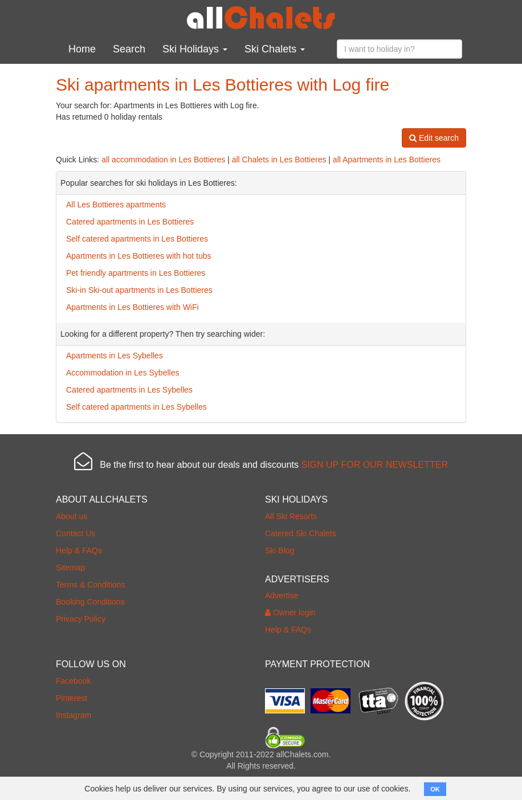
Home (82, 49)
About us (71, 516)
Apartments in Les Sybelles (114, 355)
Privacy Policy (80, 618)
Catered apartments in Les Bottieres (130, 221)
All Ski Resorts (291, 516)
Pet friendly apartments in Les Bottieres (135, 272)
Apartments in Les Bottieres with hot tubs (138, 255)
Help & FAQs (79, 550)
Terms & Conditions (90, 584)
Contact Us (75, 533)
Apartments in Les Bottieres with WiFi (132, 307)
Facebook (73, 680)
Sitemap (70, 567)
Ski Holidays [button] (194, 49)
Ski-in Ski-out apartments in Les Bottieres (139, 290)
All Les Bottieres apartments (116, 204)
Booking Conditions (90, 601)
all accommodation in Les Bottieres (163, 159)
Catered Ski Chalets (300, 533)
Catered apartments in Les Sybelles (129, 389)
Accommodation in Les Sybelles (122, 372)
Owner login (290, 612)
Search (129, 49)
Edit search (434, 137)
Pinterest (71, 698)
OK (435, 789)
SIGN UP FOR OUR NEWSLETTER (374, 465)
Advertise (281, 595)
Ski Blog (279, 550)
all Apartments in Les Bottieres (387, 159)
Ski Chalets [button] (274, 49)
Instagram (73, 715)
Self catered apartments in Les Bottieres (137, 238)
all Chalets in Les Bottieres (279, 159)
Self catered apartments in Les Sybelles (136, 406)
